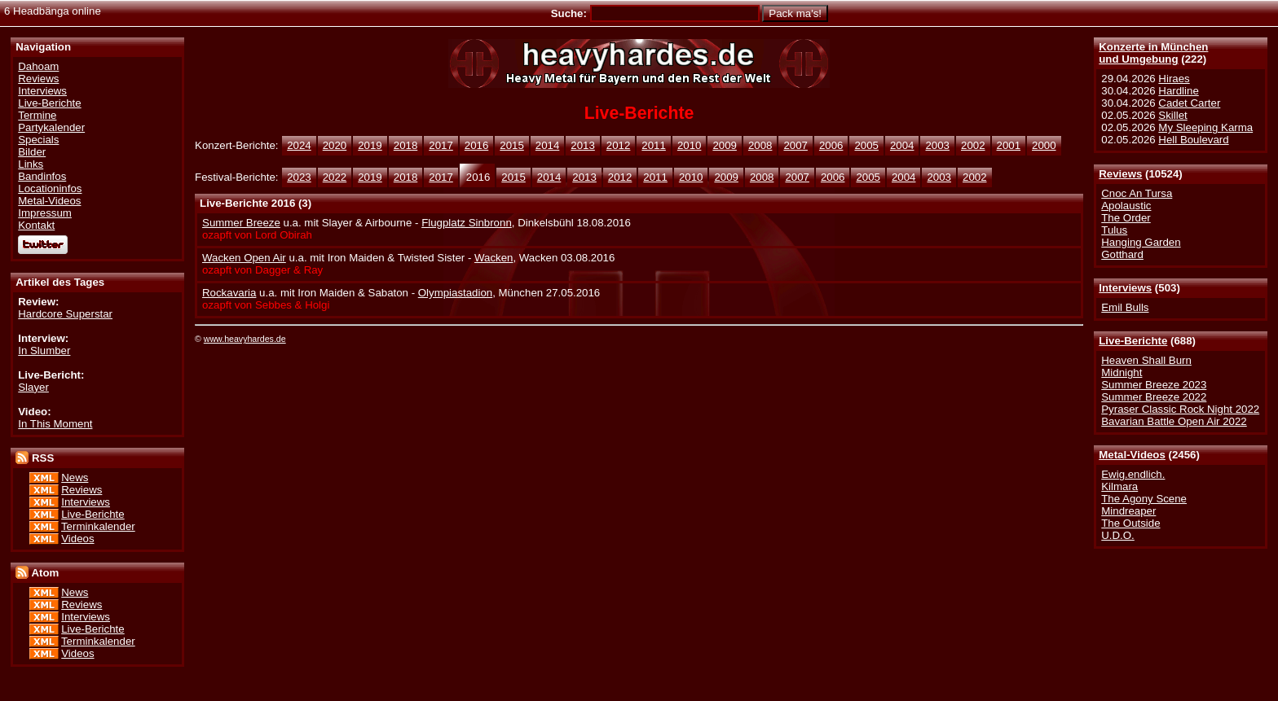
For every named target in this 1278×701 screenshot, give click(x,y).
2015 (512, 145)
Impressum (45, 213)
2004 (902, 145)
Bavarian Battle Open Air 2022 (1173, 421)
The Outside (1130, 523)
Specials (38, 140)
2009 (724, 145)
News (74, 477)
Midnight (1121, 372)
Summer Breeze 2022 (1153, 397)
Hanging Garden (1140, 242)
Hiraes (1173, 78)
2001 (1009, 145)
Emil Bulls (1124, 307)
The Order (1125, 218)
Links (30, 164)
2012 (618, 145)
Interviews (1125, 288)
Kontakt (36, 225)
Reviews (1120, 174)
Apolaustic (1126, 205)
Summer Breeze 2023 (1153, 385)
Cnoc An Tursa (1136, 193)
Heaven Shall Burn (1146, 360)
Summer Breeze (241, 223)
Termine (37, 115)
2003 (937, 145)
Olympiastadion (455, 293)
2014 (547, 145)
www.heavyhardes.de (245, 339)
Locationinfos (50, 188)
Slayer (33, 387)
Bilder (32, 152)
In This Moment (55, 424)
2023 (299, 177)
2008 (760, 145)
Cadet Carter (1189, 103)
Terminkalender (98, 526)
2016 (477, 145)
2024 (299, 145)
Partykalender (51, 127)
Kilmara (1119, 486)
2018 (406, 145)
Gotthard (1122, 254)
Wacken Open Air (244, 258)
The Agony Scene (1144, 499)
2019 (370, 145)
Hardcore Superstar (65, 314)
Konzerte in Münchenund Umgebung (1153, 53)
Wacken (493, 258)
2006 (831, 145)
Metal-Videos (1132, 455)
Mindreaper (1128, 511)
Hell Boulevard (1193, 140)
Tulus (1114, 230)
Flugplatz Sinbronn (466, 223)
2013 (583, 145)
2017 (441, 145)
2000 (1044, 145)
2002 (973, 145)
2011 (653, 145)
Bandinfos (42, 176)
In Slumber (44, 350)
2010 (689, 145)
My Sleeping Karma (1205, 127)
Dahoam (38, 66)
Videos (77, 538)
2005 (866, 145)
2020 (335, 145)
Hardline (1178, 91)
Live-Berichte (1133, 341)
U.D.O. (1118, 535)
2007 (795, 145)
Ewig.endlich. (1133, 474)
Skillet (1172, 115)
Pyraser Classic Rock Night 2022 (1180, 409)
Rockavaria (229, 293)
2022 (335, 177)
